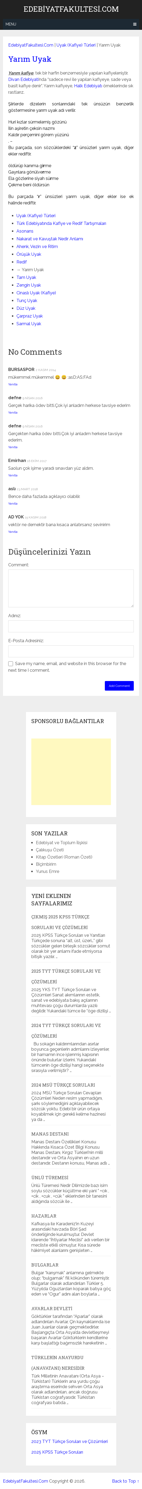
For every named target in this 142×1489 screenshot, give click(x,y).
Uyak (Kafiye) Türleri (76, 45)
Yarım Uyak (29, 59)
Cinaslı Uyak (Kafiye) (36, 292)
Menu (11, 24)
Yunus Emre (47, 871)
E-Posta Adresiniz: (26, 640)
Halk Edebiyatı (88, 85)
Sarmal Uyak (28, 323)
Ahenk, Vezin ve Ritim (37, 246)
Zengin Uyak (28, 285)
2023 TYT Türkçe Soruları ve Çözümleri (69, 1441)
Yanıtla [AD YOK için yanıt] (13, 532)
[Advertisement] (71, 772)
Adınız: (14, 615)
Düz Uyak (25, 308)
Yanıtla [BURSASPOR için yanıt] (13, 384)
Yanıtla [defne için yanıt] (13, 412)
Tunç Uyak (26, 300)
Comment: (18, 564)
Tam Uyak (26, 277)
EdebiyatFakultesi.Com (71, 9)
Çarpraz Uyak (29, 316)
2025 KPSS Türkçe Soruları (57, 1452)
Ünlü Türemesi (49, 1177)
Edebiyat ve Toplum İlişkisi (61, 842)
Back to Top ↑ (125, 1481)
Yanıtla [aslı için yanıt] (13, 503)
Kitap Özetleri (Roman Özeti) (64, 857)
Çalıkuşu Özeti (50, 849)
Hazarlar (43, 1216)
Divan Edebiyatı (23, 79)
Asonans (24, 231)
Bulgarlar (44, 1265)
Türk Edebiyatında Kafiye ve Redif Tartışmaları (61, 223)
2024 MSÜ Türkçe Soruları (63, 1085)
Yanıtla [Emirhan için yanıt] (13, 475)
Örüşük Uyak (28, 254)
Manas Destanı (50, 1134)
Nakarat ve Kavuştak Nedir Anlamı (49, 238)
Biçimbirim (46, 864)
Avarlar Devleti (51, 1308)
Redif (21, 262)
